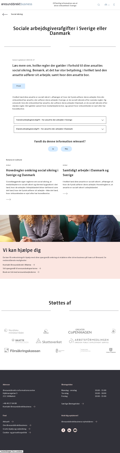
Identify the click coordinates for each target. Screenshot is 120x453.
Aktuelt (8, 422)
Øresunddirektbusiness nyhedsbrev (79, 422)
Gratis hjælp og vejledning (16, 429)
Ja (53, 149)
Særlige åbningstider (72, 404)
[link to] (14, 331)
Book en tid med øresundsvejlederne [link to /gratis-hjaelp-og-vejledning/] (21, 272)
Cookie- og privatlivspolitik (17, 433)
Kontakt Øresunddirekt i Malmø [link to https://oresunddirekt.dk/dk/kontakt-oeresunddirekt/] (19, 265)
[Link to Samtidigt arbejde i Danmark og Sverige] (90, 180)
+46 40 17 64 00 (10, 403)
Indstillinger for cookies (11, 451)
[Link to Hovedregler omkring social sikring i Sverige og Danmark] (33, 183)
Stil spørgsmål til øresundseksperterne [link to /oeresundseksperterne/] (22, 269)
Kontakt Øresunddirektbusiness (19, 407)
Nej (66, 149)
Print (19, 86)
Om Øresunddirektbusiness (17, 425)
